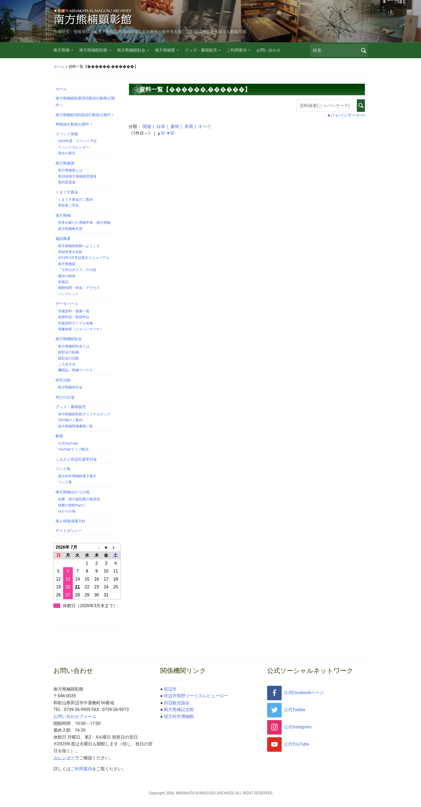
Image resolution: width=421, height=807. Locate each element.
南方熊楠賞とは (70, 170)
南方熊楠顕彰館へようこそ (79, 246)
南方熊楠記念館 (179, 709)
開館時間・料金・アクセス (79, 288)
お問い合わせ (268, 50)
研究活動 (63, 380)
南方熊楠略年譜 (70, 229)
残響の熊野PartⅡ (71, 505)
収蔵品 (63, 282)
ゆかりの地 (66, 511)
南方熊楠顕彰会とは (73, 346)
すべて (204, 126)
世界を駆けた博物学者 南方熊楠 (84, 223)
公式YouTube (68, 443)
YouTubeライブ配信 (73, 449)
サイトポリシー (69, 531)
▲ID (161, 133)
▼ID (170, 133)
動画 (59, 436)
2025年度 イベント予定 (77, 141)
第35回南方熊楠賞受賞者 (77, 176)
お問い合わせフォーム (74, 716)
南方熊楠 (61, 50)
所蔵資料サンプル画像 (75, 323)
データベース (67, 304)
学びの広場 (65, 397)
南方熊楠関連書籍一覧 (75, 426)
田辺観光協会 (177, 702)
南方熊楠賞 (165, 50)
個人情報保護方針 (71, 521)
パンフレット (68, 294)
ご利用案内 (237, 50)
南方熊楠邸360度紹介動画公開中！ (85, 115)
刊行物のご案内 (70, 420)
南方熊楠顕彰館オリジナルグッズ (84, 414)
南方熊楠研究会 (70, 387)
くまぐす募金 (67, 192)
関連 (147, 126)
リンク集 (63, 469)
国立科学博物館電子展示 (77, 476)
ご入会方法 (66, 364)
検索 (364, 50)
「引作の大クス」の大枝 (77, 270)
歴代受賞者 (66, 182)
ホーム (59, 66)
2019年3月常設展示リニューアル (83, 258)
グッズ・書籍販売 (201, 50)
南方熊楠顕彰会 (131, 50)
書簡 (174, 126)
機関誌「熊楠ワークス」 (77, 370)
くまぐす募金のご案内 (75, 199)
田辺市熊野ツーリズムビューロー (196, 695)
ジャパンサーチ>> (347, 115)
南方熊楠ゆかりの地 (72, 492)
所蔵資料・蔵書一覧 (73, 311)
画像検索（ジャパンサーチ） (80, 329)
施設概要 (63, 238)
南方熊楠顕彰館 (93, 50)
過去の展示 (66, 153)
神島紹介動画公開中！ (74, 124)
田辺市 (170, 689)
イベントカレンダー (73, 147)
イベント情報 (67, 134)
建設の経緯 (66, 276)
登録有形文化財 (70, 252)
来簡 (188, 126)
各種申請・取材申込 (73, 317)
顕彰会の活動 (68, 358)
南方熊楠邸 (66, 264)
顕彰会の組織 (68, 352)
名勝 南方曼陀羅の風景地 (79, 499)
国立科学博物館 (179, 716)
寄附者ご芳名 (68, 205)
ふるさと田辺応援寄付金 (76, 459)
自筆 (161, 126)
